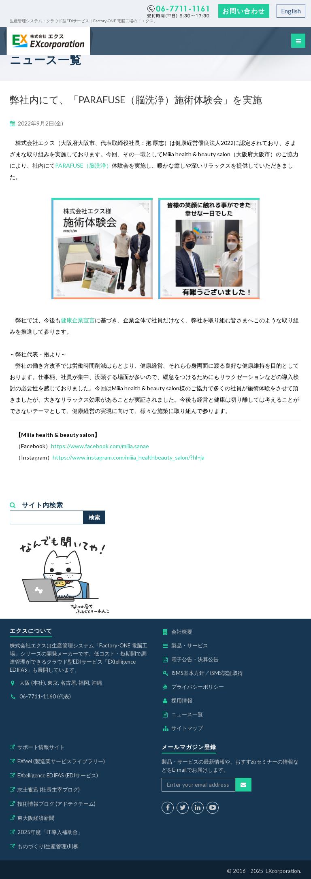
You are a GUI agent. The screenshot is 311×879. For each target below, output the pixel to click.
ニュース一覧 (187, 714)
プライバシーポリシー (197, 686)
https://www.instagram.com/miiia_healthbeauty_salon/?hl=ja (128, 457)
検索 (94, 517)
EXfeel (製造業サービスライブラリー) (61, 761)
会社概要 (181, 631)
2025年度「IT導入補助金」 (50, 832)
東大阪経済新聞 (35, 818)
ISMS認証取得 (226, 673)
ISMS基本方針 (187, 673)
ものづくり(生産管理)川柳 (48, 846)
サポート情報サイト (41, 747)
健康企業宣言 (78, 320)
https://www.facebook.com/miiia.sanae (100, 446)
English (291, 11)
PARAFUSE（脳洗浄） (83, 165)
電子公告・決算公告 (195, 659)
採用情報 (181, 700)
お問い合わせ (243, 11)
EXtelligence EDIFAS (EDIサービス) (57, 775)
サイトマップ (187, 728)
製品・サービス (189, 645)
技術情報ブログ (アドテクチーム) (56, 803)
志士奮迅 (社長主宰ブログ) (48, 789)
